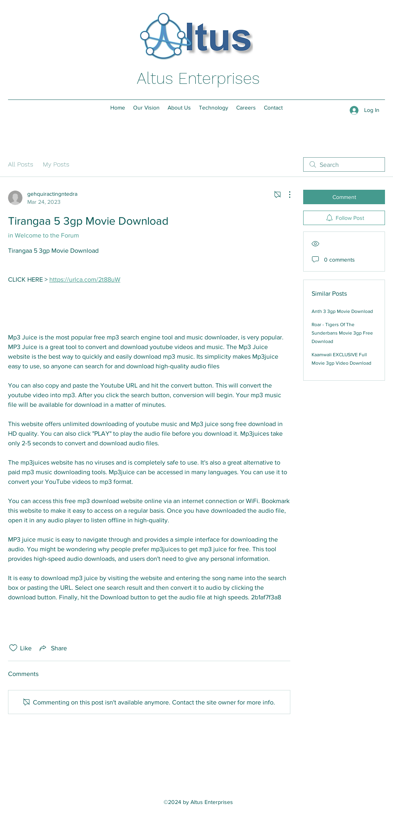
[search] (344, 164)
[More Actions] (285, 194)
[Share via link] (52, 648)
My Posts (56, 164)
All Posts (20, 164)
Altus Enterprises (198, 78)
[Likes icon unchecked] (13, 648)
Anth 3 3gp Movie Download (342, 311)
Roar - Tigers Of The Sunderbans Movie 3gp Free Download (342, 333)
